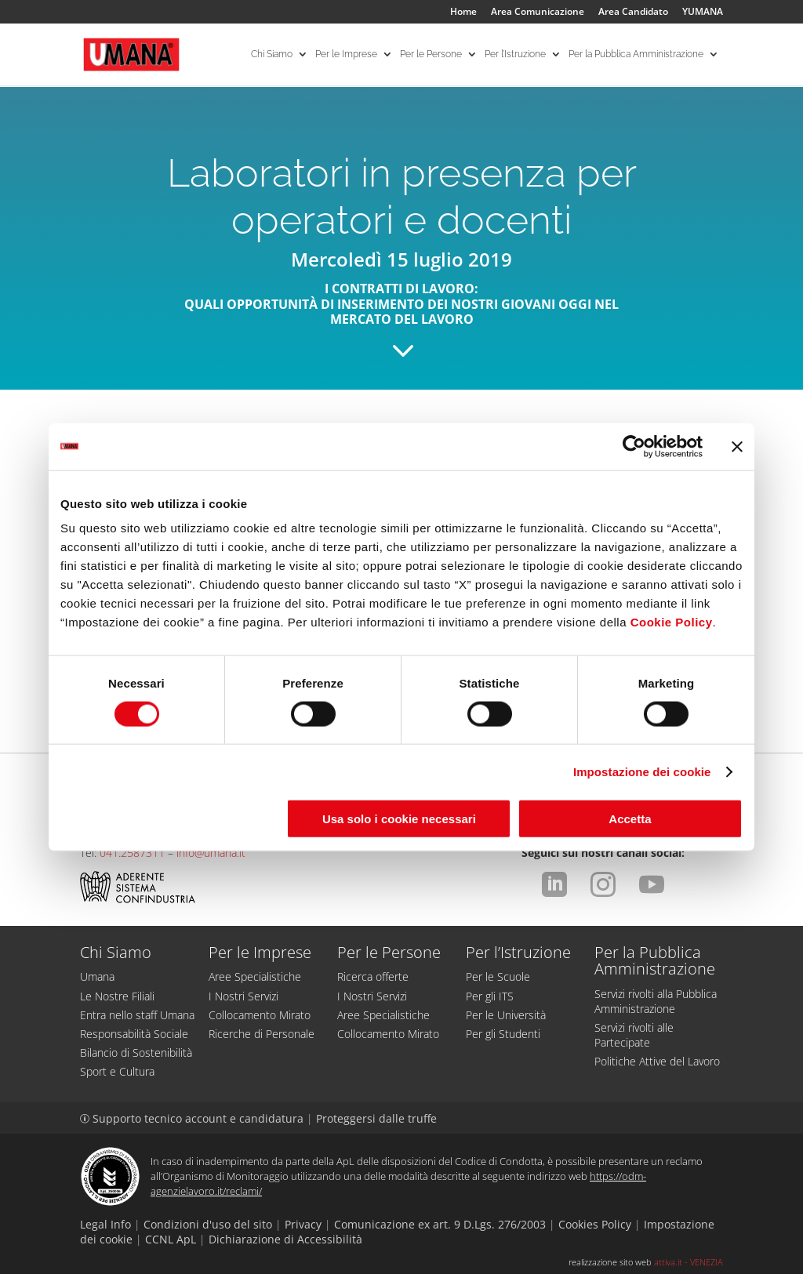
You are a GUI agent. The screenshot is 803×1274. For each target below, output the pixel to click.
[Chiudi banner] (737, 446)
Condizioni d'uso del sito (208, 1224)
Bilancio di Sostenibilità (136, 1052)
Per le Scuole (498, 976)
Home (463, 12)
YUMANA (702, 12)
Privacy (303, 1224)
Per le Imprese (346, 54)
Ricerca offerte (373, 976)
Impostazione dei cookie (642, 771)
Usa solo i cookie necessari (399, 819)
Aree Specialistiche (255, 976)
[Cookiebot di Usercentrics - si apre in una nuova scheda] (634, 446)
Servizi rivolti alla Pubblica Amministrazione (655, 1001)
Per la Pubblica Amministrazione (636, 54)
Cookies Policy (594, 1224)
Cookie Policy (671, 622)
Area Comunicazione (537, 12)
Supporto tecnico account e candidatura (193, 1118)
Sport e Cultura (117, 1071)
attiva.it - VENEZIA (688, 1262)
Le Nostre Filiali (117, 996)
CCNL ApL (170, 1239)
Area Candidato (633, 12)
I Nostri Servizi (243, 996)
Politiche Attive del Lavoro (657, 1061)
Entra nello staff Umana (137, 1014)
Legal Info (105, 1224)
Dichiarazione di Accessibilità (285, 1239)
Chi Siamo (271, 54)
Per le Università (506, 1014)
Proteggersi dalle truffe (376, 1118)
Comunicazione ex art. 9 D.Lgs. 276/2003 (440, 1224)
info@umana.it (210, 852)
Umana (97, 976)
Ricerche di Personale (261, 1033)
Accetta (630, 819)
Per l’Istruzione (515, 54)
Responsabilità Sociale (134, 1033)
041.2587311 (132, 852)
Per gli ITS (490, 996)
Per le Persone (431, 54)
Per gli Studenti (503, 1033)
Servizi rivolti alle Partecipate (634, 1035)
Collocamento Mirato (260, 1014)
